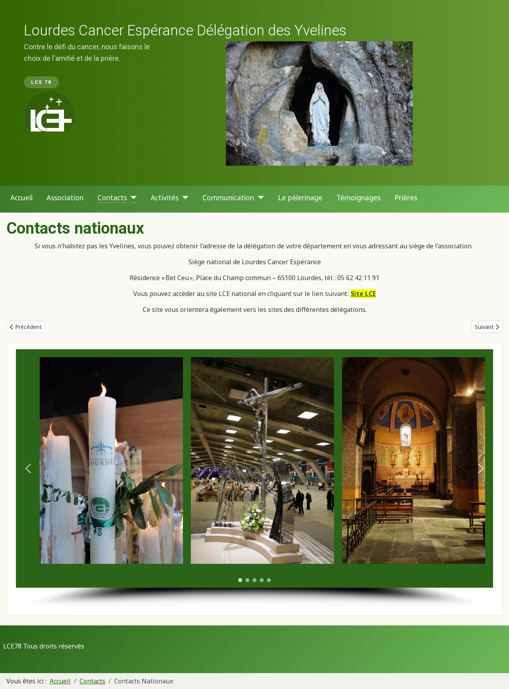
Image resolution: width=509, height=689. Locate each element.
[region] (254, 93)
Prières (405, 197)
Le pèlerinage (300, 197)
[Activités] (183, 197)
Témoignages (358, 197)
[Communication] (259, 197)
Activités (165, 197)
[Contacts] (132, 197)
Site (357, 293)
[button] (28, 468)
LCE (369, 293)
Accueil (21, 197)
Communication (228, 197)
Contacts (112, 197)
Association (65, 197)
